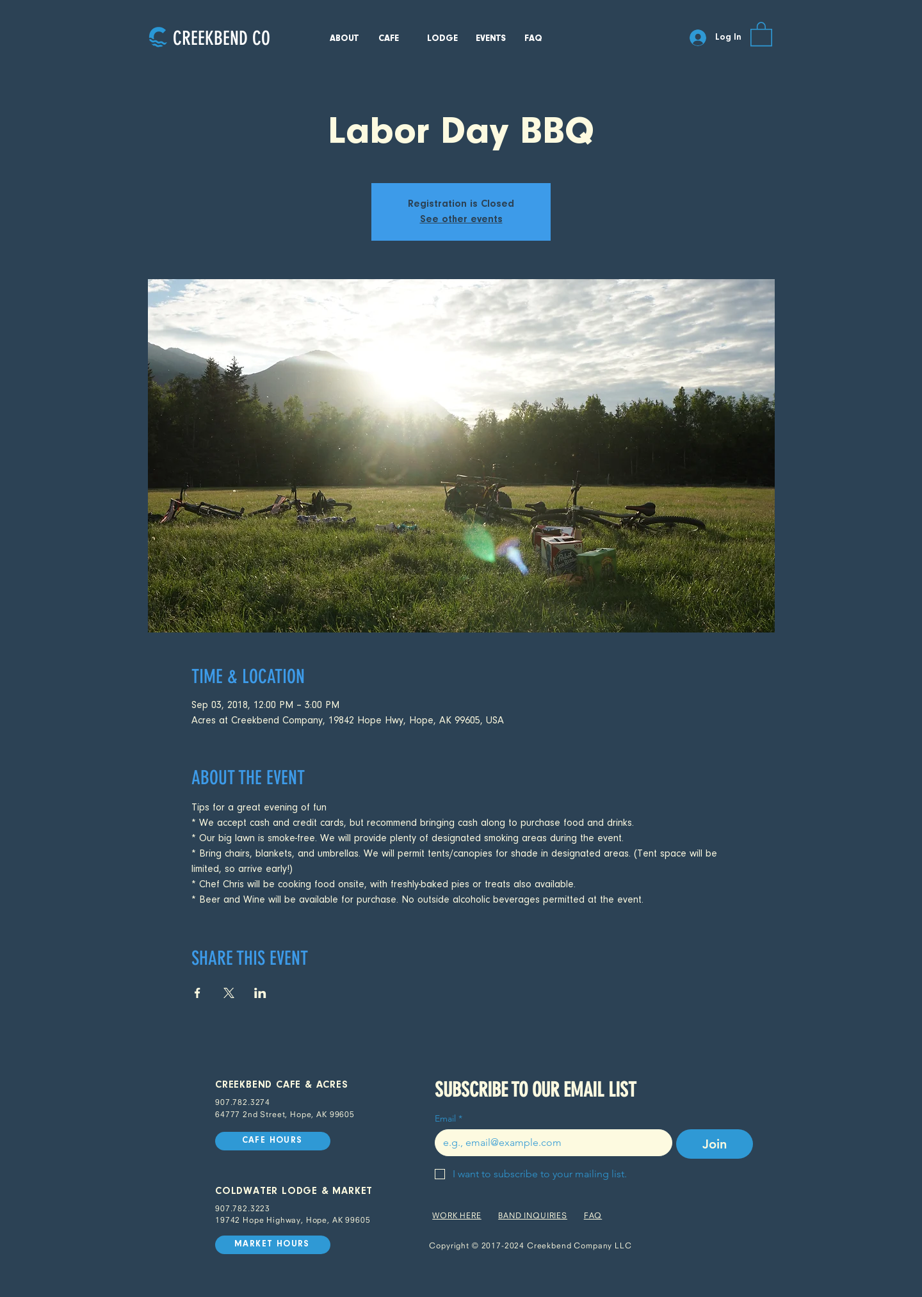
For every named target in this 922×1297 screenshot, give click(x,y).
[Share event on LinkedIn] (260, 993)
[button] (761, 33)
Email (448, 1118)
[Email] (549, 1143)
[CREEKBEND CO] (221, 38)
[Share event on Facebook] (197, 993)
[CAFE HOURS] (272, 1141)
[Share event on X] (229, 993)
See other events (461, 219)
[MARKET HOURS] (272, 1245)
